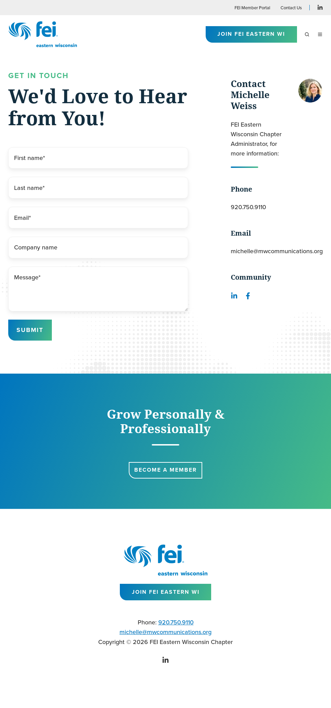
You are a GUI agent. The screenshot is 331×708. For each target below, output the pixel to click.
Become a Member (165, 470)
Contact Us (291, 7)
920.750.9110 (248, 207)
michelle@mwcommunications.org (277, 251)
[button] (307, 34)
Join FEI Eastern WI (251, 34)
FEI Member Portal (252, 7)
